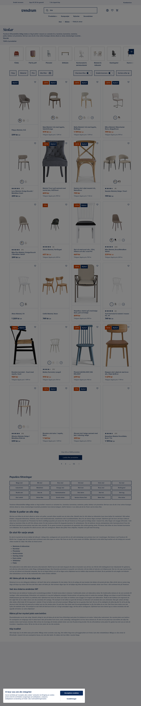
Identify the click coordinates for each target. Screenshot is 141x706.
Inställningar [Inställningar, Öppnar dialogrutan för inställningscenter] (71, 699)
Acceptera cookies (71, 693)
